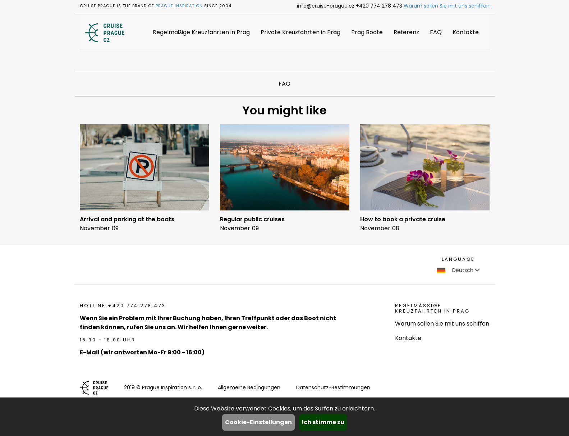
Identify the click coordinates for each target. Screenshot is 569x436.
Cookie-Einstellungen (258, 422)
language (458, 259)
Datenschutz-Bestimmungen (333, 387)
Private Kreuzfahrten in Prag (300, 32)
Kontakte (466, 32)
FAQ (436, 32)
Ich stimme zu (323, 422)
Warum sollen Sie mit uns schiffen (447, 5)
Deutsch (458, 270)
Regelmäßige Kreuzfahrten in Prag (201, 32)
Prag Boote (367, 32)
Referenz (406, 32)
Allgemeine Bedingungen (249, 387)
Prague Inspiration (179, 6)
